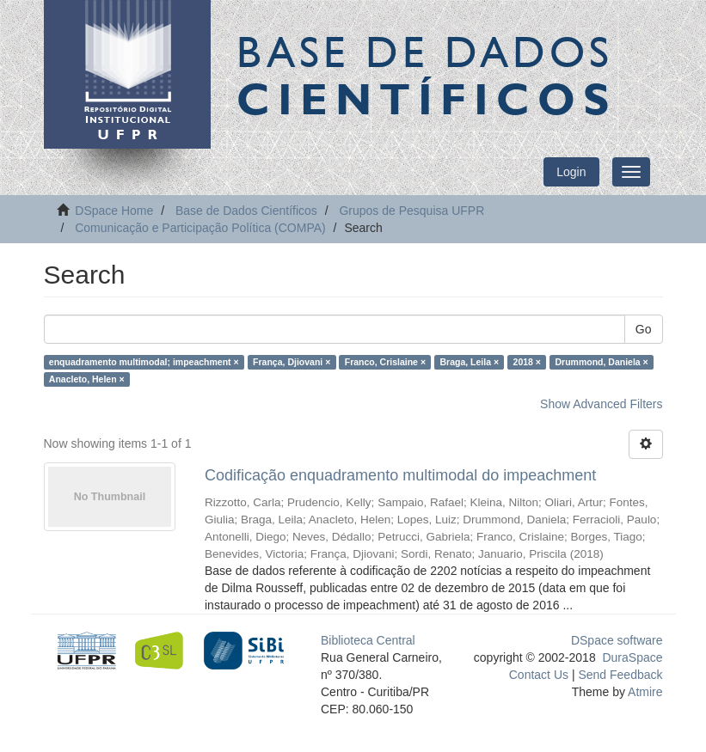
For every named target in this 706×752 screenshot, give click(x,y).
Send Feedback (620, 675)
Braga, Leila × (470, 362)
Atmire (644, 692)
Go (643, 329)
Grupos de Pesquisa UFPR (411, 210)
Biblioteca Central (368, 640)
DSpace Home (114, 210)
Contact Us (538, 675)
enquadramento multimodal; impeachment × (144, 362)
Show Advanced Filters (601, 404)
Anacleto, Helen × (87, 379)
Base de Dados (426, 74)
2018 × (527, 362)
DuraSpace (632, 657)
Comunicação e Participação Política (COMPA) (200, 228)
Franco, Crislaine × (385, 362)
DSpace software (617, 640)
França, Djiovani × (291, 362)
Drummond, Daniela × (601, 362)
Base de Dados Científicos (246, 210)
